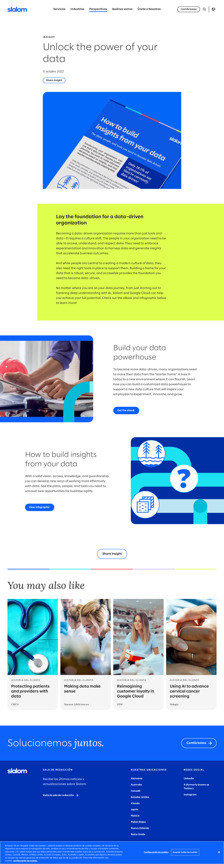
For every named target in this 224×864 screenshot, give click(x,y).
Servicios (59, 9)
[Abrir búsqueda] (204, 9)
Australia (136, 785)
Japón (134, 809)
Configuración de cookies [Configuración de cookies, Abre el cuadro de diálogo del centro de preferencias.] (156, 852)
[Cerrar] (219, 852)
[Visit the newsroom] (61, 795)
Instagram (190, 795)
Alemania (136, 778)
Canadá (135, 791)
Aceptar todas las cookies (185, 852)
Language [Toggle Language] (213, 9)
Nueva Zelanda (140, 828)
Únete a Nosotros (149, 9)
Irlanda (135, 803)
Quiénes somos (122, 9)
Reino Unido (138, 834)
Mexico (135, 816)
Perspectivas (98, 9)
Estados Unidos (140, 797)
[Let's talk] (188, 9)
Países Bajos (138, 822)
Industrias (77, 9)
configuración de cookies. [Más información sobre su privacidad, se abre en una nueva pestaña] (25, 861)
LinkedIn (189, 778)
